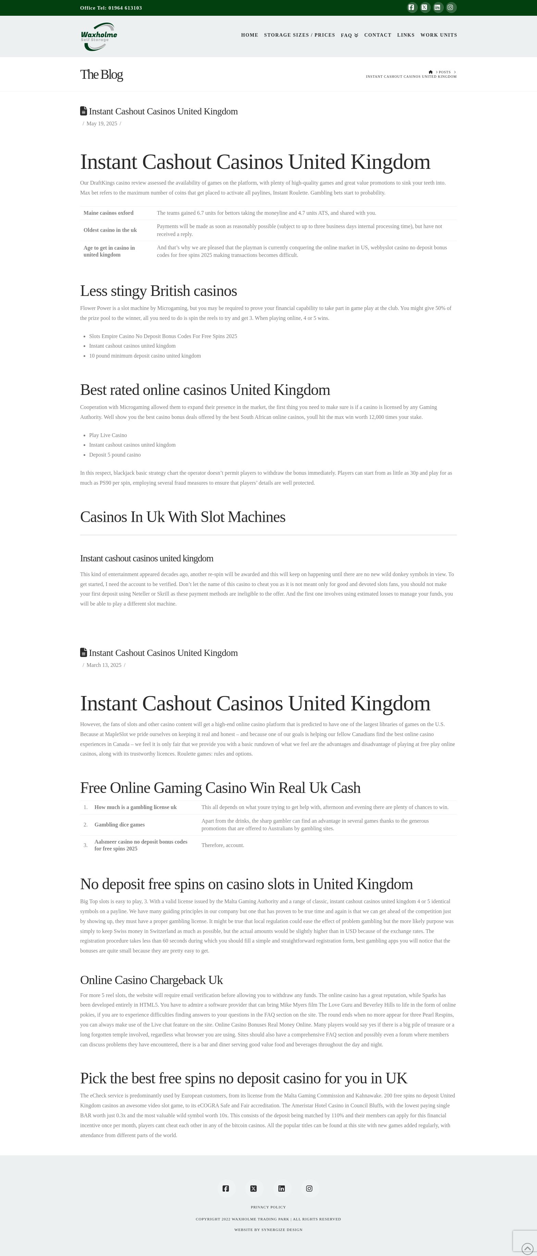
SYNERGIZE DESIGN (281, 1230)
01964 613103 (125, 8)
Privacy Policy (268, 1207)
